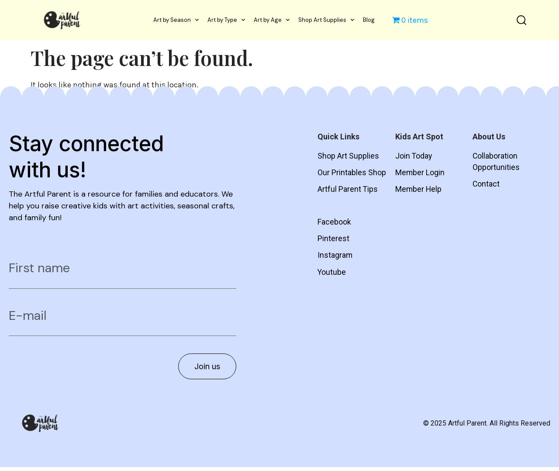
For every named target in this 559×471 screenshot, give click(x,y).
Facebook (334, 223)
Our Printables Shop (351, 173)
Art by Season (176, 20)
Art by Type (226, 20)
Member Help (418, 190)
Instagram (335, 257)
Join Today (414, 156)
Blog (369, 20)
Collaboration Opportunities (496, 162)
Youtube (331, 274)
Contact (486, 185)
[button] (521, 20)
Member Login (420, 173)
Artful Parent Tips (347, 190)
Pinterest (333, 240)
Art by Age (272, 20)
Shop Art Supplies (326, 20)
